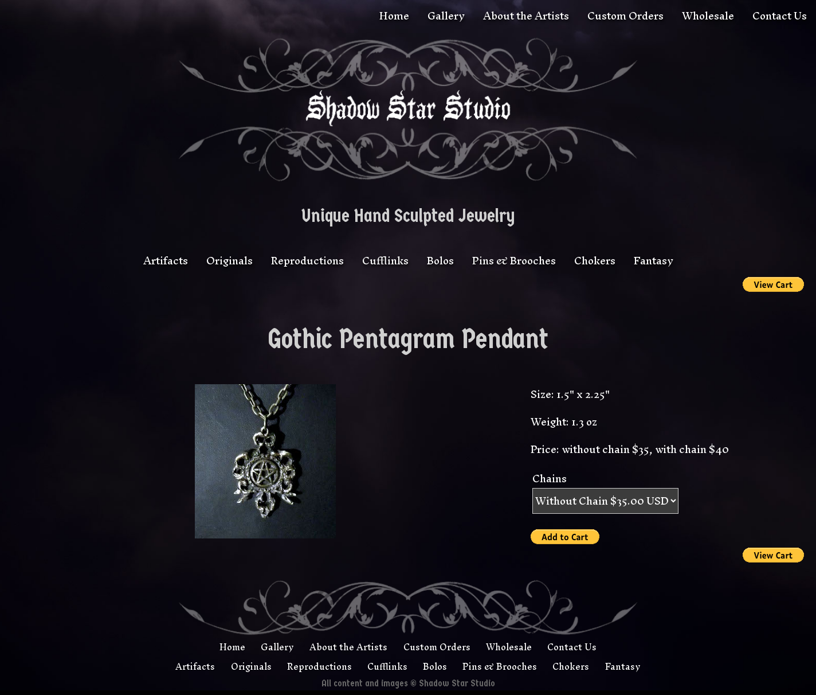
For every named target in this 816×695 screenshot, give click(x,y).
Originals (229, 260)
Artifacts (165, 260)
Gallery (446, 16)
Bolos (440, 260)
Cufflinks (385, 260)
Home (394, 16)
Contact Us (779, 16)
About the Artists (526, 16)
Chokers (594, 260)
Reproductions (307, 260)
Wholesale (708, 16)
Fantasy (653, 260)
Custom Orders (625, 16)
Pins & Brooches (514, 260)
